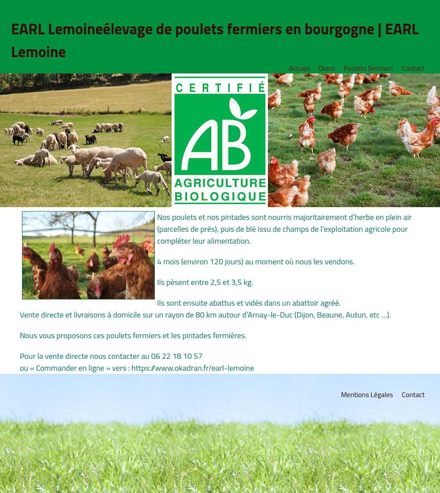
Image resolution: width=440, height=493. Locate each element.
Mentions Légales (367, 394)
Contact (413, 68)
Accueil (299, 68)
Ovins (327, 68)
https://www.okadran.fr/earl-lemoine (193, 368)
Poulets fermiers (368, 68)
